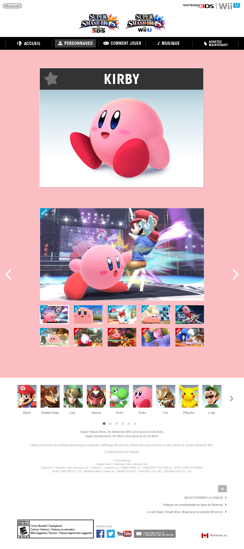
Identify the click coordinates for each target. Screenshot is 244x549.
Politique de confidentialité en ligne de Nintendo (193, 505)
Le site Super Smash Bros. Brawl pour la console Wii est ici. (185, 512)
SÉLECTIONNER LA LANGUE (203, 497)
